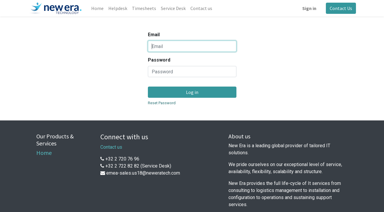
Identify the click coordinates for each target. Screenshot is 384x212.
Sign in (309, 8)
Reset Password (162, 103)
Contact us (111, 147)
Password (159, 60)
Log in (192, 92)
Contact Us (341, 8)
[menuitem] (97, 8)
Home (44, 152)
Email (154, 34)
